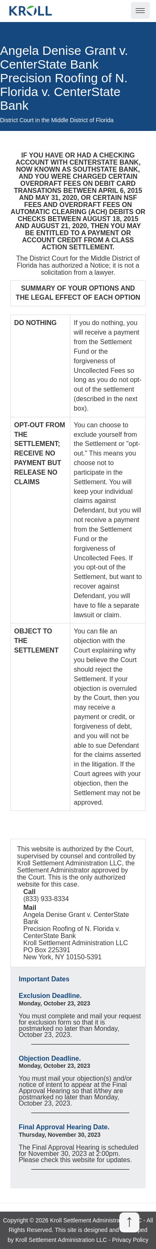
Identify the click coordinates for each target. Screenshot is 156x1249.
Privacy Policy (130, 1240)
